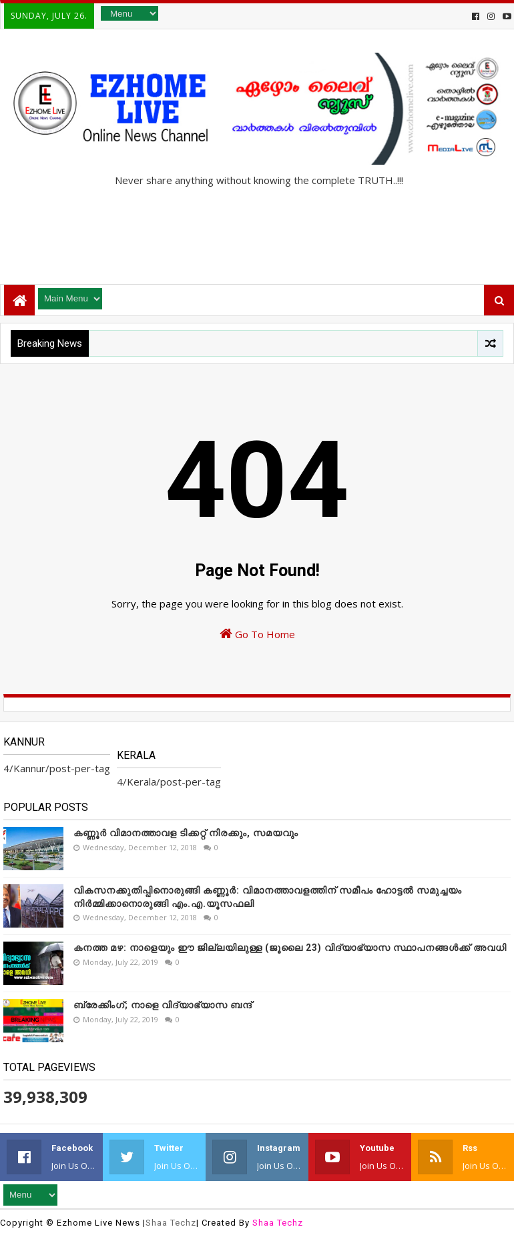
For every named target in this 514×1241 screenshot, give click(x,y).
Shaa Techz (171, 1223)
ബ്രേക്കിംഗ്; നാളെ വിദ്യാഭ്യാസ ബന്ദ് (162, 1005)
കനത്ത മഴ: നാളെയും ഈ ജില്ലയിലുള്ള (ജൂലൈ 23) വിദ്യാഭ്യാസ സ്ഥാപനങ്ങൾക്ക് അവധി (290, 947)
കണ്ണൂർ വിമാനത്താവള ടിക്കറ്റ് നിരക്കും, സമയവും (185, 833)
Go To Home (257, 634)
